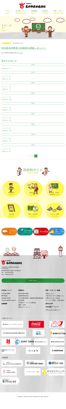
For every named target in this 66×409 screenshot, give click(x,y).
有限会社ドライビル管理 (8, 356)
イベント (6, 43)
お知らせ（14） (7, 141)
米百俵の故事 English (8, 307)
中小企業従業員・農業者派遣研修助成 (30, 304)
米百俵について (23, 12)
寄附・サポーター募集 (53, 296)
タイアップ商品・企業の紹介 (56, 238)
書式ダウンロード (24, 313)
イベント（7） (7, 149)
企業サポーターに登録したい (55, 302)
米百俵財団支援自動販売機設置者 (14, 339)
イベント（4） (7, 128)
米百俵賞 (21, 307)
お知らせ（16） (7, 100)
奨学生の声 (8, 238)
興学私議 (4, 302)
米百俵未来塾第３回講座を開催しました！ (23, 48)
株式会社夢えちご (41, 348)
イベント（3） (7, 77)
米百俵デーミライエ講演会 (27, 309)
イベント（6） (7, 97)
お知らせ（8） (7, 79)
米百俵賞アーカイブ (25, 238)
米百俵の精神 (5, 300)
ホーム (11, 12)
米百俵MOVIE (6, 304)
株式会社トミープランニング (12, 330)
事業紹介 (48, 12)
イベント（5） (7, 108)
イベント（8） (7, 139)
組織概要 (36, 12)
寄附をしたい (50, 300)
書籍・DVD (22, 311)
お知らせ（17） (7, 110)
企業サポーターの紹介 (53, 304)
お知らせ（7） (7, 89)
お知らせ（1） (7, 69)
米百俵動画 (40, 238)
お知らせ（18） (7, 131)
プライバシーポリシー (53, 316)
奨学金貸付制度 (23, 300)
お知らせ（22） (7, 120)
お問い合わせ (33, 287)
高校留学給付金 (23, 302)
